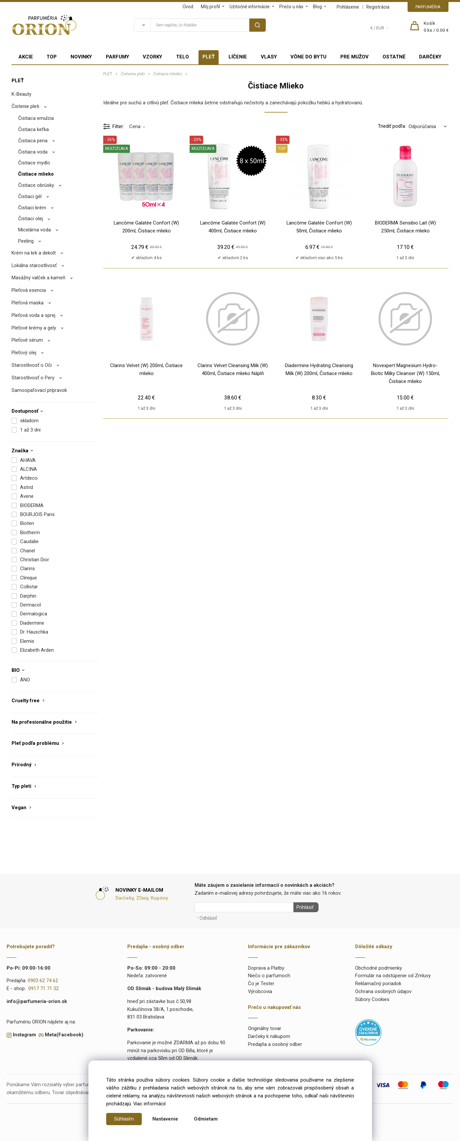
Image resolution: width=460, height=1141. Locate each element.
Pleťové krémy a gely (34, 328)
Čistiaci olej (30, 219)
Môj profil (210, 6)
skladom (29, 420)
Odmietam (206, 1119)
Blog (317, 6)
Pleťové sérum (27, 340)
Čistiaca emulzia (36, 118)
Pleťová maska (28, 303)
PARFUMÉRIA (428, 6)
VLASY (269, 57)
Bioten (27, 523)
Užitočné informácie (250, 6)
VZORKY (152, 57)
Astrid (26, 487)
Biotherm (30, 532)
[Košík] (436, 27)
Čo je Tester (261, 982)
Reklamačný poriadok (378, 982)
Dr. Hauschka (34, 632)
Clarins (27, 568)
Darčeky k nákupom (269, 1035)
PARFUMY (117, 57)
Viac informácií (149, 1104)
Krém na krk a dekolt (34, 253)
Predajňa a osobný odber (275, 1043)
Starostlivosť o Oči (32, 365)
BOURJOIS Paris (37, 514)
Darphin (28, 596)
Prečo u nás (291, 6)
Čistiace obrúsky (36, 185)
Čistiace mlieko (36, 174)
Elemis (27, 641)
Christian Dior (34, 559)
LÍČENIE (238, 57)
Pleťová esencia (29, 290)
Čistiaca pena (32, 141)
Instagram (24, 1033)
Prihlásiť (303, 907)
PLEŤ (208, 57)
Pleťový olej (24, 353)
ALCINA (28, 469)
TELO (182, 57)
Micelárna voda (34, 230)
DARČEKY (430, 57)
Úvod (188, 6)
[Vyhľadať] (142, 25)
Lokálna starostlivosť (34, 265)
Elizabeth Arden (37, 650)
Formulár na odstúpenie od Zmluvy (393, 974)
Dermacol (30, 604)
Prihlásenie (348, 7)
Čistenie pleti (25, 106)
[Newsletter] (244, 907)
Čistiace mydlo (34, 163)
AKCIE (25, 57)
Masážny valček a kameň (38, 278)
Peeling (26, 241)
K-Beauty (21, 94)
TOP (51, 57)
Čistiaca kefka (33, 129)
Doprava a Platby (266, 966)
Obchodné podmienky (378, 966)
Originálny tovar (264, 1027)
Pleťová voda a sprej (33, 315)
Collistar (29, 586)
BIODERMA (32, 505)
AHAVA (28, 460)
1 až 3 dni (30, 429)
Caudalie (29, 541)
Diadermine (32, 623)
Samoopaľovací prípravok (39, 390)
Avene (27, 496)
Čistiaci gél (30, 196)
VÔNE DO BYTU (308, 57)
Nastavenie (165, 1119)
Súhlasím (124, 1119)
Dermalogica (33, 613)
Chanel (27, 550)
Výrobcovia (260, 990)
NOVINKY (81, 57)
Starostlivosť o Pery (33, 378)
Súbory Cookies (372, 998)
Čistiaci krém (32, 208)
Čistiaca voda (32, 152)
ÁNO (25, 679)
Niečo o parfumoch (269, 974)
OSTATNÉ (394, 57)
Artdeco (29, 478)
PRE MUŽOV (354, 57)
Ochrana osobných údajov (383, 990)
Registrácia (377, 7)
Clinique (28, 577)
